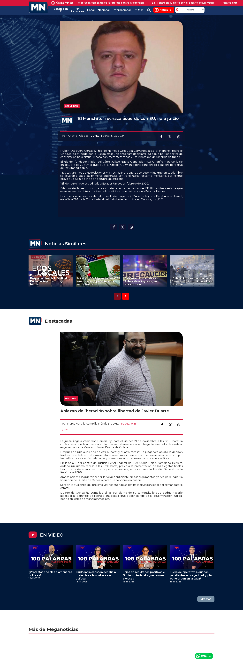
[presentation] (117, 296)
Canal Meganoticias (204, 655)
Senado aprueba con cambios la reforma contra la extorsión (109, 2)
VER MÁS (206, 599)
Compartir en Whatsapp (178, 137)
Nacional (104, 10)
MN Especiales (77, 10)
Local (91, 10)
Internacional (122, 10)
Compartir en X (170, 137)
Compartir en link (178, 424)
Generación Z (61, 10)
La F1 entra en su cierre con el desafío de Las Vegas (186, 2)
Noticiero (165, 9)
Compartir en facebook (161, 137)
